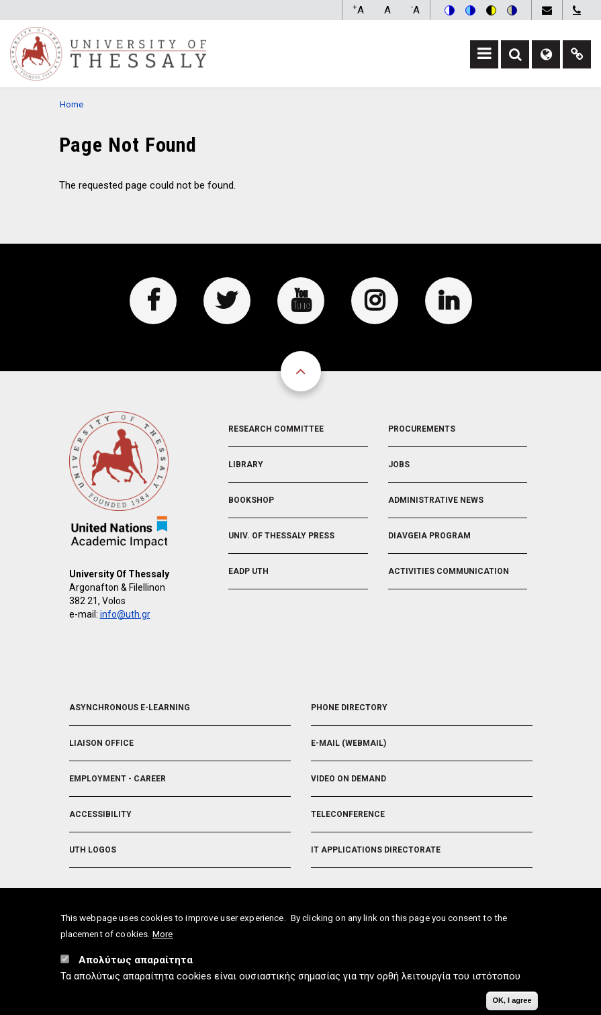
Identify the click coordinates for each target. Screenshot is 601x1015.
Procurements (421, 429)
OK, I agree (511, 1002)
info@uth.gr (125, 614)
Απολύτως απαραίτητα (136, 961)
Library (245, 464)
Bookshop (251, 500)
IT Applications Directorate (376, 850)
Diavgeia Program (429, 535)
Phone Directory (349, 707)
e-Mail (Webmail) (348, 743)
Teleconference (348, 814)
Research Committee (276, 429)
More (162, 935)
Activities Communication (448, 571)
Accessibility (100, 814)
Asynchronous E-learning (129, 707)
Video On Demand (348, 778)
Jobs (399, 464)
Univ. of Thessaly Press (281, 535)
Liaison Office (101, 743)
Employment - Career (117, 778)
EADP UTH (248, 571)
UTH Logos (92, 850)
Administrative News (435, 500)
